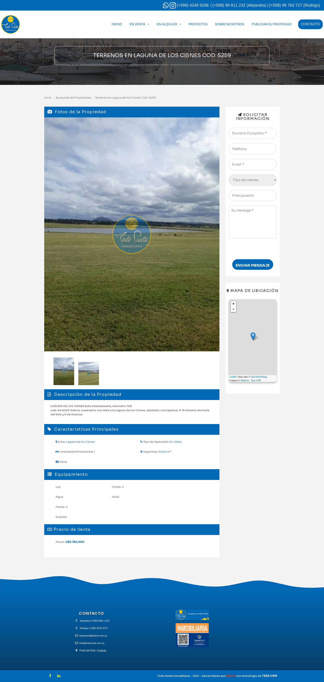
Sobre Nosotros (229, 24)
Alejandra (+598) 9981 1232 (94, 620)
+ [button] (233, 303)
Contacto (310, 24)
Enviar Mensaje (253, 265)
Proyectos (197, 24)
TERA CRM (269, 676)
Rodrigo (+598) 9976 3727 (93, 628)
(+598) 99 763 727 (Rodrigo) (294, 5)
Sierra (231, 676)
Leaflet (233, 377)
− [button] (233, 309)
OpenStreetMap (259, 377)
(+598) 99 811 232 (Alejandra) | (240, 5)
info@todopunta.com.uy (92, 642)
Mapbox (245, 380)
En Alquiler (167, 24)
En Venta (137, 24)
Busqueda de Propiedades (73, 97)
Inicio (117, 24)
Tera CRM (256, 380)
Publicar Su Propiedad (272, 24)
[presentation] (252, 247)
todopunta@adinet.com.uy (93, 635)
